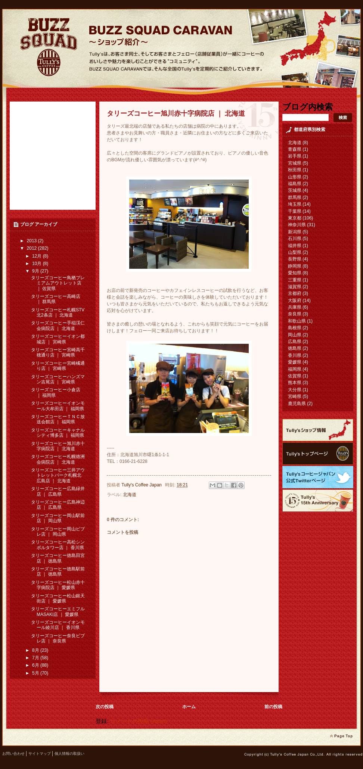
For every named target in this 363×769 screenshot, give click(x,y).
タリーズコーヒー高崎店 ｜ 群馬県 (55, 299)
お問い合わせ (13, 753)
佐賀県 (294, 376)
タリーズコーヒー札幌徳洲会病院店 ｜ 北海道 (58, 459)
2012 (32, 248)
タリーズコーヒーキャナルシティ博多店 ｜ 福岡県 (58, 432)
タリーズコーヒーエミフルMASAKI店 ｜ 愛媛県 (58, 611)
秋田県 (294, 169)
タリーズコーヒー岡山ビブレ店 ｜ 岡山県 (58, 531)
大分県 (294, 389)
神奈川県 (297, 224)
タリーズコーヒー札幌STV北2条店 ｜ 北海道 (57, 312)
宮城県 (294, 163)
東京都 (294, 218)
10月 (37, 263)
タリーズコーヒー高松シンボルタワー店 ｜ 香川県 (58, 544)
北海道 (129, 494)
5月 (36, 673)
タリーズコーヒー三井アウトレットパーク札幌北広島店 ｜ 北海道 (58, 475)
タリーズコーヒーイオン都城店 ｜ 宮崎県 (58, 339)
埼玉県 (294, 204)
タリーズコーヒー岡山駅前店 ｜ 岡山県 (58, 518)
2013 (32, 240)
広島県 (294, 341)
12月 (37, 256)
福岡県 (294, 369)
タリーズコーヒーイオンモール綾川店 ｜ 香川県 (58, 625)
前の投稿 (273, 706)
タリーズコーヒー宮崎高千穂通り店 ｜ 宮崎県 (58, 352)
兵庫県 (294, 307)
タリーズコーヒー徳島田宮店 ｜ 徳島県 (58, 558)
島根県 (294, 327)
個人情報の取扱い (69, 753)
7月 (36, 657)
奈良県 (294, 314)
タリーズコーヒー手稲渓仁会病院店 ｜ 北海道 (58, 325)
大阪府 (294, 300)
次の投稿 (105, 706)
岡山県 (294, 334)
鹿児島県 (297, 403)
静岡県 (294, 266)
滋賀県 (294, 286)
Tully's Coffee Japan (142, 485)
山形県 (294, 177)
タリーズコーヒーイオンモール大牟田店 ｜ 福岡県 (58, 406)
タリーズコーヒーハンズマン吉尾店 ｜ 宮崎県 (58, 379)
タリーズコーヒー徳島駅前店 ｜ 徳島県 (58, 571)
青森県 (294, 149)
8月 (36, 650)
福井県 (294, 245)
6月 (36, 665)
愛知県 (294, 272)
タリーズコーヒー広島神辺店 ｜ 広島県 (58, 504)
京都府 (294, 293)
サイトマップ (39, 753)
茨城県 (294, 190)
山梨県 (294, 252)
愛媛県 (294, 362)
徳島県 (294, 348)
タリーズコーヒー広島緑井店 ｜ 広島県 (58, 491)
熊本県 (294, 382)
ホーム (189, 706)
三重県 (294, 280)
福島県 (294, 183)
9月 (36, 271)
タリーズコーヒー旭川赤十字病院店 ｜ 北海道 (58, 446)
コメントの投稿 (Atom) (138, 721)
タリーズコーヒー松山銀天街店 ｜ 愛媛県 (58, 598)
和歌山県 (297, 321)
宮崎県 (294, 396)
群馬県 (294, 197)
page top (341, 736)
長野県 (294, 259)
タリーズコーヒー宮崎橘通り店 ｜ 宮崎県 (58, 366)
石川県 (294, 238)
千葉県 (294, 211)
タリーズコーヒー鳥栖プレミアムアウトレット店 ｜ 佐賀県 (58, 283)
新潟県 (294, 231)
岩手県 (294, 156)
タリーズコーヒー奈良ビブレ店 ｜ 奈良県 (58, 638)
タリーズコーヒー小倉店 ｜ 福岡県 (55, 392)
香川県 (294, 355)
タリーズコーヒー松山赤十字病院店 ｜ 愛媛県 (58, 585)
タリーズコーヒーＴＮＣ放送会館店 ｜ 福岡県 (58, 419)
